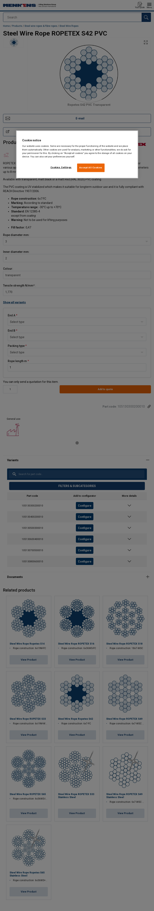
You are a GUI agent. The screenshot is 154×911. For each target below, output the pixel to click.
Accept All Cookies (90, 167)
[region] (77, 154)
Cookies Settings (61, 167)
